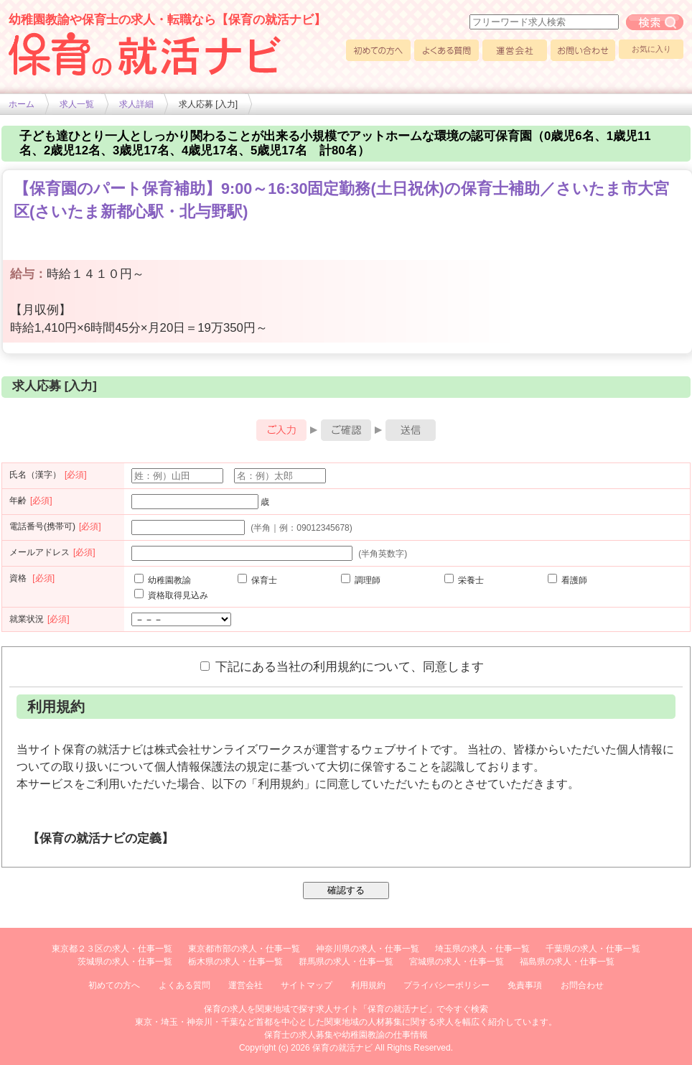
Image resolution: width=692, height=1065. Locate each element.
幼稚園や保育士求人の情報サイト (145, 54)
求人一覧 (77, 104)
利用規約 (368, 985)
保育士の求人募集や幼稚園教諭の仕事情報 (346, 1035)
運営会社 (514, 50)
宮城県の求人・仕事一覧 (456, 962)
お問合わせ (582, 985)
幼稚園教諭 (162, 580)
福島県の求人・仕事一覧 (567, 962)
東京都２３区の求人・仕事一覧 (112, 949)
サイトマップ (306, 985)
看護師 (567, 580)
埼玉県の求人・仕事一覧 (482, 949)
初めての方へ (378, 50)
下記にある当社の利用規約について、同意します (342, 666)
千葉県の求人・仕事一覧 (593, 949)
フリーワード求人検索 (654, 22)
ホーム (21, 104)
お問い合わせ (583, 50)
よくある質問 (446, 50)
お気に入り (651, 49)
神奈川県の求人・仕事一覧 (367, 949)
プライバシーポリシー (446, 985)
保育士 (257, 580)
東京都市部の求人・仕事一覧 (244, 949)
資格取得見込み (171, 595)
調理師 (360, 580)
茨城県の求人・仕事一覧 (125, 962)
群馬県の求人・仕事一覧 (346, 962)
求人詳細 (136, 104)
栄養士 (464, 580)
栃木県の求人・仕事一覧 (235, 962)
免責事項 (525, 985)
